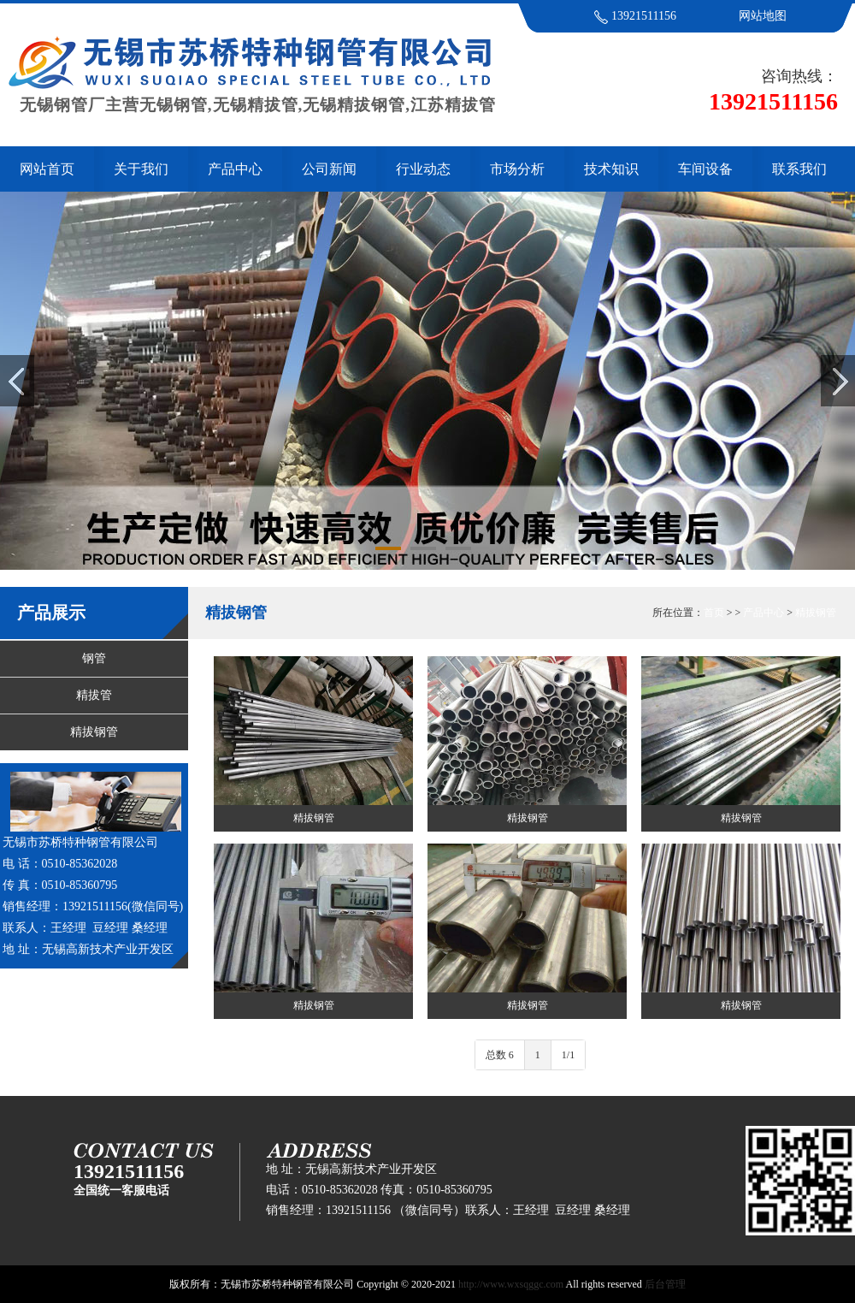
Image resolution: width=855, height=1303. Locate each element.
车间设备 (705, 169)
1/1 (568, 1055)
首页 (714, 613)
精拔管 (94, 695)
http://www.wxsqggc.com (510, 1284)
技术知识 (611, 169)
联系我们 (799, 169)
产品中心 (235, 169)
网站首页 (47, 169)
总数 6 (500, 1055)
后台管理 (665, 1284)
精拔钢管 (94, 732)
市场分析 (517, 169)
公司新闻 (329, 169)
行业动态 (423, 169)
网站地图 (763, 15)
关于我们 (141, 169)
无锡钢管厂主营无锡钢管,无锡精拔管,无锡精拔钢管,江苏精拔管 (248, 96)
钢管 (94, 658)
